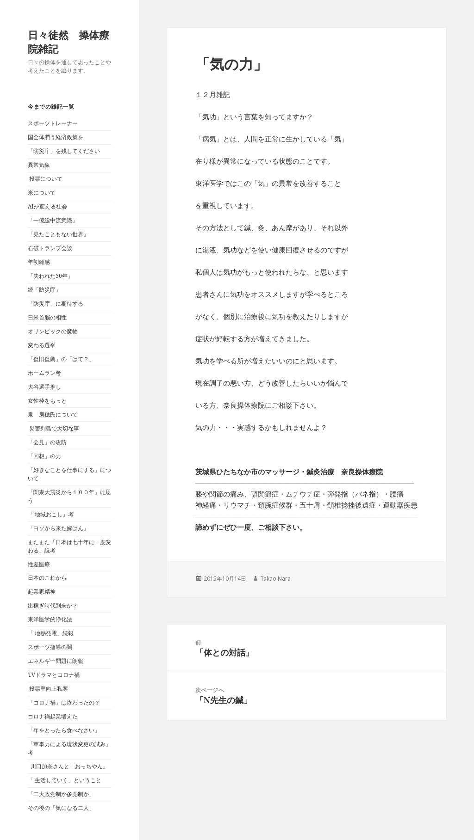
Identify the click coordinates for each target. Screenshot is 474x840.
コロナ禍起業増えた (53, 716)
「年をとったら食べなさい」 (64, 730)
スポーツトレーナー (53, 123)
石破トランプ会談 (50, 248)
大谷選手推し (44, 387)
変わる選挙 (42, 345)
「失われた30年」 (50, 276)
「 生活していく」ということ (64, 780)
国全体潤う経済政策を (55, 137)
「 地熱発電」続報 (51, 633)
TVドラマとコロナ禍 (54, 675)
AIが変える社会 (47, 206)
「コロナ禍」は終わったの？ (64, 702)
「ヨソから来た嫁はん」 (58, 528)
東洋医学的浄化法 (50, 619)
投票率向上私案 (48, 689)
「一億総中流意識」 (53, 220)
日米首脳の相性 (47, 317)
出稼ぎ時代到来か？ (53, 605)
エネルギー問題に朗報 (55, 661)
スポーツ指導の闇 (50, 647)
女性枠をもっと (47, 401)
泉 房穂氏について (53, 414)
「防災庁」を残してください (64, 151)
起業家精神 (42, 591)
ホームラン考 (44, 373)
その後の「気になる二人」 (61, 808)
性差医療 (39, 564)
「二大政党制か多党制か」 (61, 794)
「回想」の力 (44, 456)
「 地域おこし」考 (51, 514)
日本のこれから (47, 578)
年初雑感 (39, 262)
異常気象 (39, 165)
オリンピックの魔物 (53, 331)
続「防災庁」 (44, 290)
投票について (45, 179)
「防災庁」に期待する (55, 303)
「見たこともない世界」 (58, 234)
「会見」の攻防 (47, 442)
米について (42, 192)
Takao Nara (275, 578)
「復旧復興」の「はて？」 (61, 359)
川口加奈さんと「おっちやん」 (68, 766)
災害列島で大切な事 (53, 428)
